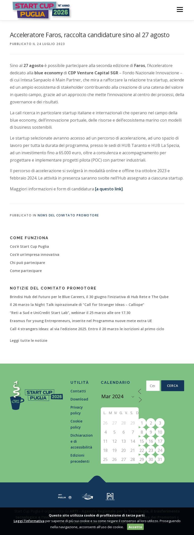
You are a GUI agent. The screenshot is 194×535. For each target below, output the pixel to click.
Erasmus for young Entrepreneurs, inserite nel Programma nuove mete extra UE (81, 320)
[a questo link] (109, 189)
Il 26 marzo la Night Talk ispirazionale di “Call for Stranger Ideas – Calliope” (77, 304)
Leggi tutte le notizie (28, 340)
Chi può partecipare (27, 262)
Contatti (78, 391)
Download (79, 399)
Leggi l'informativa (29, 521)
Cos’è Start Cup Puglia (29, 246)
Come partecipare (26, 270)
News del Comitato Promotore (68, 215)
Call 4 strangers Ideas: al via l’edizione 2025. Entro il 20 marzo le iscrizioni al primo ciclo (87, 328)
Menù (179, 9)
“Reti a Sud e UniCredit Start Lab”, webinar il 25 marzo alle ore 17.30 (70, 312)
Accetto (135, 527)
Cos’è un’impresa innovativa (34, 254)
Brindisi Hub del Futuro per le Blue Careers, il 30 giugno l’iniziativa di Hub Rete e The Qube (89, 296)
